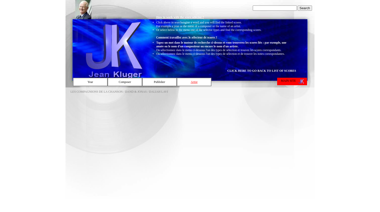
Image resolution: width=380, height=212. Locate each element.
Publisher (159, 82)
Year (90, 82)
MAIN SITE (288, 80)
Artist (194, 82)
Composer (125, 82)
